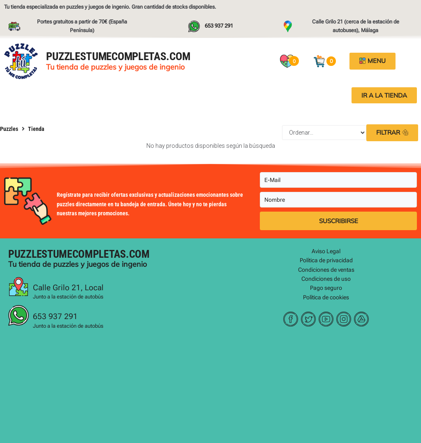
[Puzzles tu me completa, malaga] (210, 389)
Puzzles (9, 129)
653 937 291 (55, 316)
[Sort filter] (324, 132)
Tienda (36, 129)
